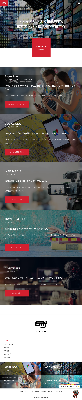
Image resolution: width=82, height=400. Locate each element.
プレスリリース (8, 344)
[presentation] (3, 397)
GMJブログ (7, 354)
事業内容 (6, 347)
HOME (6, 340)
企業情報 (6, 351)
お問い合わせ (8, 357)
